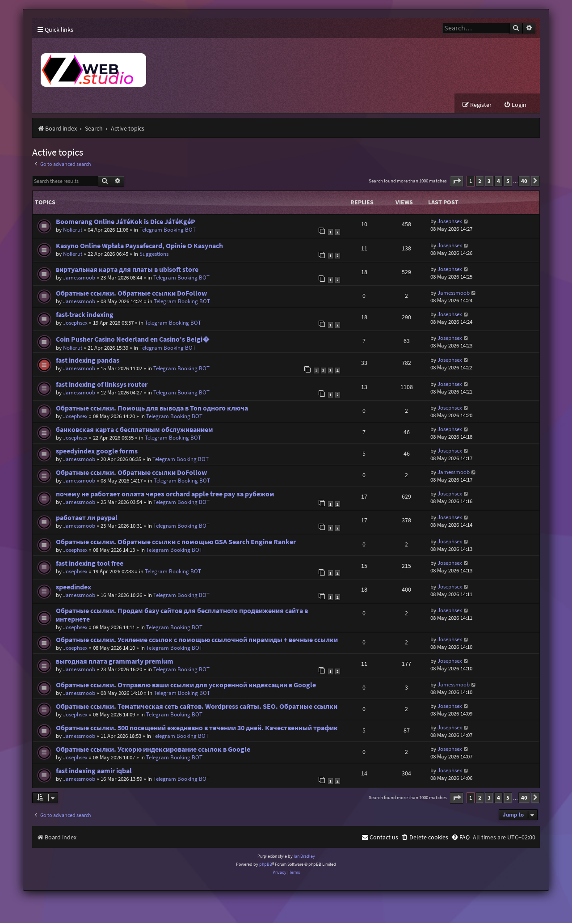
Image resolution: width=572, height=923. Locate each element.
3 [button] (489, 181)
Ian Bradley (304, 856)
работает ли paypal (87, 518)
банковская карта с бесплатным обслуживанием (134, 430)
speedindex (73, 587)
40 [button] (524, 181)
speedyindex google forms (97, 451)
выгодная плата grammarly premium (114, 661)
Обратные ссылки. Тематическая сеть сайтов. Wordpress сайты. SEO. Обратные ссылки (196, 707)
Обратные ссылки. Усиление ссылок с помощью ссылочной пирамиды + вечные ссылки (197, 640)
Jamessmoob (79, 278)
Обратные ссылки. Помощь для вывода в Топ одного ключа (152, 408)
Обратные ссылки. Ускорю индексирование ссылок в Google (153, 749)
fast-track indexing (85, 315)
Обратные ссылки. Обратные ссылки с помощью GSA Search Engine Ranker (176, 542)
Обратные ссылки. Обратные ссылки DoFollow (131, 293)
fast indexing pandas (87, 360)
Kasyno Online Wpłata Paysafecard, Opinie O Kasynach (139, 246)
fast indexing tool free (89, 563)
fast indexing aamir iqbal (94, 771)
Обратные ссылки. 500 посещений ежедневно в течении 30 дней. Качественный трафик (197, 728)
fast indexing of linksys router (101, 385)
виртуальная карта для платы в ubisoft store (127, 270)
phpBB (265, 865)
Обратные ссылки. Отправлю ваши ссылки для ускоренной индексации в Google (186, 685)
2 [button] (479, 181)
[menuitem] (515, 105)
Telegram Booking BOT (167, 230)
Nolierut (72, 230)
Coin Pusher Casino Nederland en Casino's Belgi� (133, 339)
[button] (456, 181)
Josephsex (449, 221)
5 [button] (507, 181)
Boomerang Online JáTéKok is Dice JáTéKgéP (125, 222)
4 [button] (498, 181)
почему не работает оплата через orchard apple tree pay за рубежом (165, 494)
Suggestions (153, 254)
